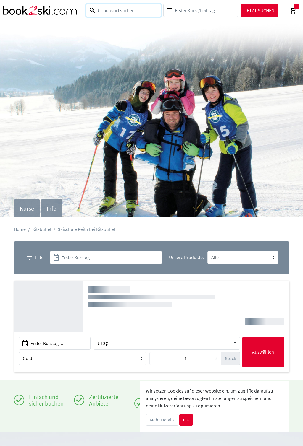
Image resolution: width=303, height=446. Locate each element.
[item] (185, 358)
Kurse (27, 208)
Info (52, 208)
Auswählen (263, 352)
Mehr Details (162, 420)
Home (20, 229)
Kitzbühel (41, 229)
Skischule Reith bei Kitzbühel (86, 229)
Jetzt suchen (259, 10)
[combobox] (123, 10)
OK (186, 420)
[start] (106, 257)
